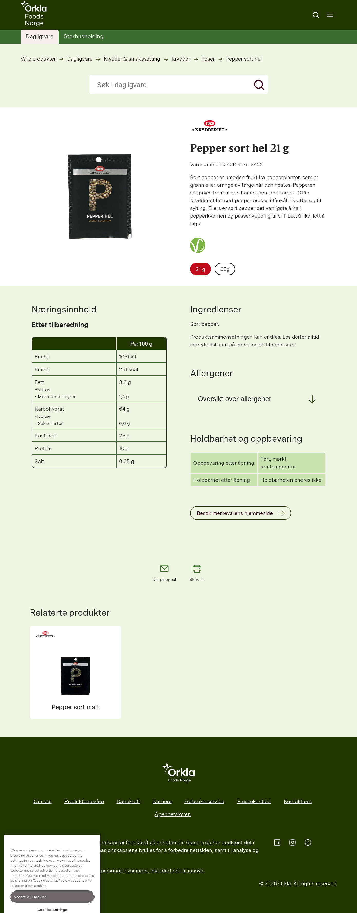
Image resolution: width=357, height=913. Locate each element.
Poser (208, 59)
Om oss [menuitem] (43, 801)
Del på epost (164, 573)
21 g (200, 269)
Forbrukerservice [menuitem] (204, 801)
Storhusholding (84, 36)
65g (225, 269)
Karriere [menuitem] (162, 801)
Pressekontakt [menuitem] (254, 801)
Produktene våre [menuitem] (84, 801)
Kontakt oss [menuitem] (298, 801)
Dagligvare (39, 36)
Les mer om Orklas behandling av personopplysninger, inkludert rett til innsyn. (112, 871)
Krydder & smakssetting (132, 59)
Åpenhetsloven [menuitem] (173, 814)
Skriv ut (197, 573)
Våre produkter (38, 59)
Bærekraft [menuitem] (128, 801)
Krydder (181, 59)
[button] (258, 399)
